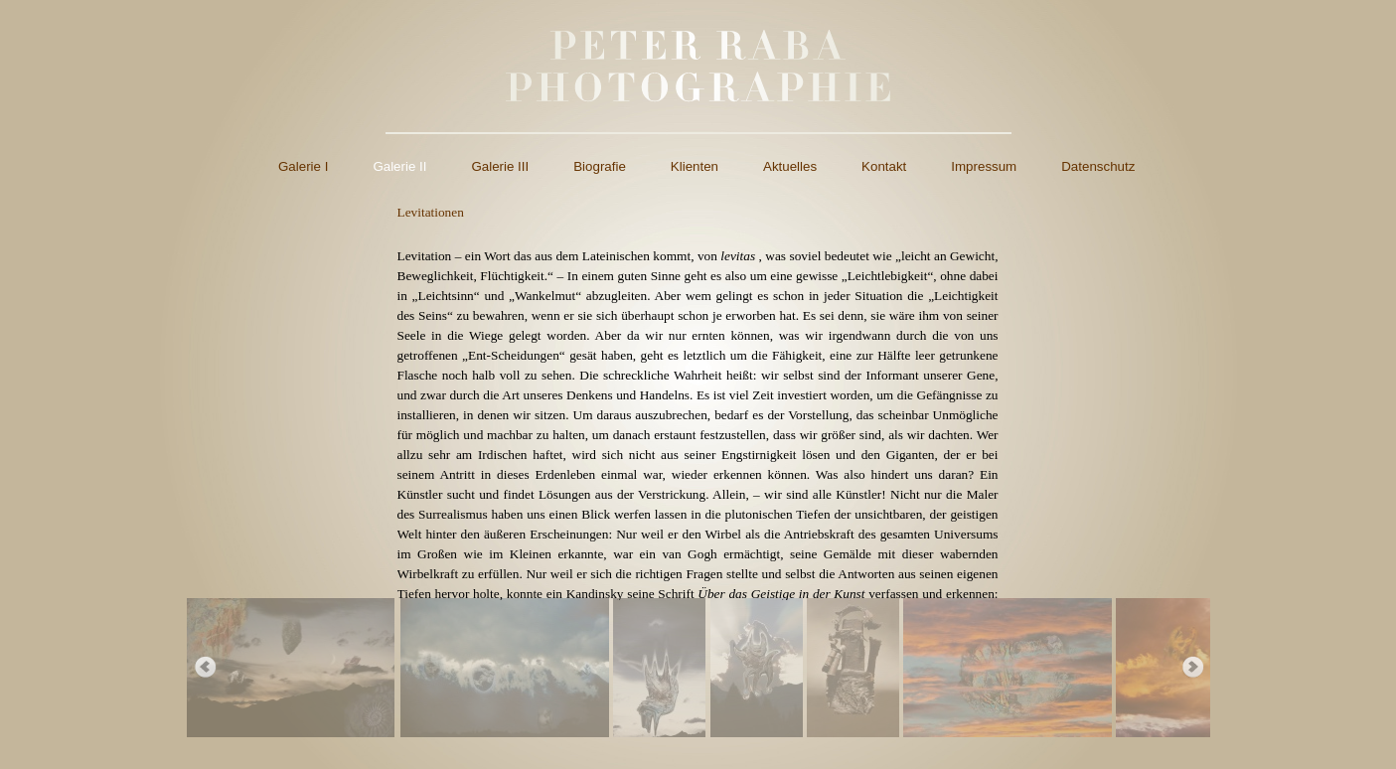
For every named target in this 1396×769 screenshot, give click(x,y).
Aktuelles (790, 166)
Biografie (599, 166)
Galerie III (500, 166)
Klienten (694, 166)
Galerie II (399, 166)
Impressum (983, 166)
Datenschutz (1098, 166)
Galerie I (303, 166)
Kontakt (883, 166)
